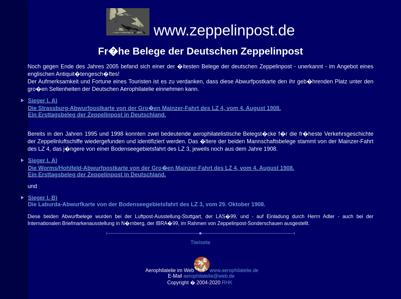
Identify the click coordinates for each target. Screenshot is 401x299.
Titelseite (200, 242)
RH (228, 282)
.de (209, 276)
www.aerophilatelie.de (234, 270)
